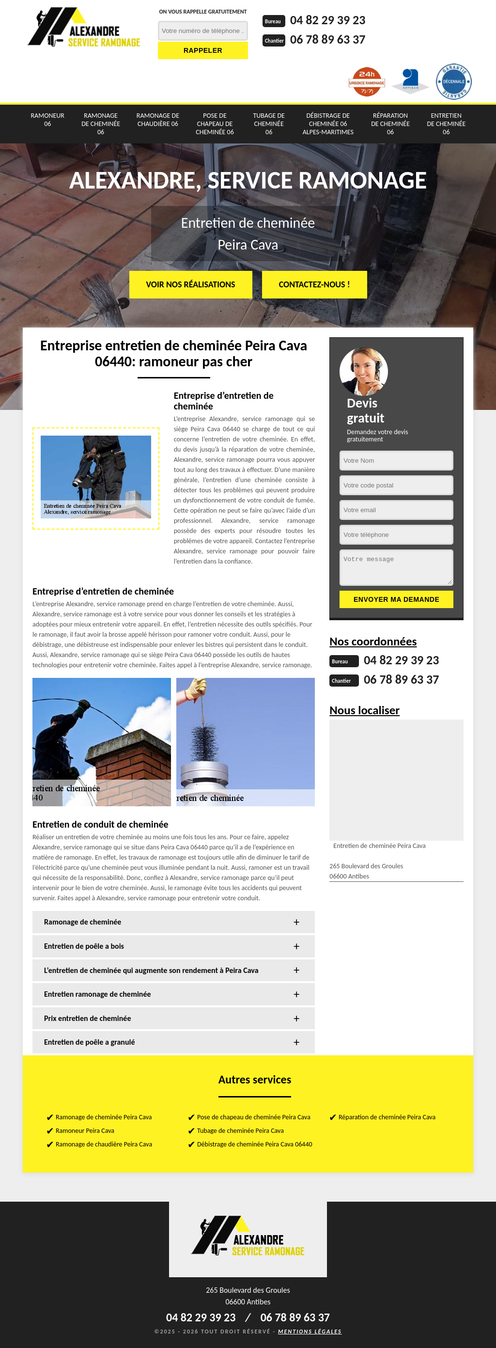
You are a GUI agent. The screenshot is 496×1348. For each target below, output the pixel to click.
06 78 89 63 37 (327, 39)
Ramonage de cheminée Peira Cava (104, 1117)
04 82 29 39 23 (327, 20)
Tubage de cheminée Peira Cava (240, 1131)
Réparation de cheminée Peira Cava (387, 1117)
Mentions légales (310, 1331)
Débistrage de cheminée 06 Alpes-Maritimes (328, 123)
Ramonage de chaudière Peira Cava (104, 1144)
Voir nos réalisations (190, 284)
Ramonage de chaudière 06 (158, 119)
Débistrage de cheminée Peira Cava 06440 (254, 1144)
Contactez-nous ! (314, 284)
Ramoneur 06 (47, 119)
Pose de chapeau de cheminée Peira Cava (253, 1117)
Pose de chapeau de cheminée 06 (215, 123)
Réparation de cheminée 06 (390, 123)
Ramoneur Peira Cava (85, 1131)
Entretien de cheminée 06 (446, 123)
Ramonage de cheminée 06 (100, 123)
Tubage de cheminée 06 (269, 123)
